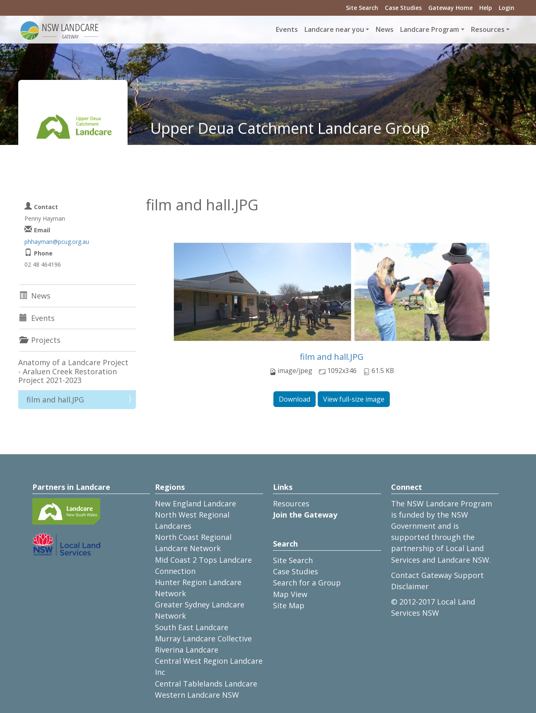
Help (485, 8)
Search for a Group (307, 583)
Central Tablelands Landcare (206, 684)
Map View (290, 594)
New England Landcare (195, 503)
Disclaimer (410, 586)
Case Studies (403, 8)
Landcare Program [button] (429, 29)
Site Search (362, 8)
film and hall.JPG (332, 356)
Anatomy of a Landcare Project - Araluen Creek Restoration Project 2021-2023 (73, 371)
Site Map (288, 605)
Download (294, 399)
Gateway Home (450, 8)
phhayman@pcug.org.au (56, 242)
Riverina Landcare (186, 650)
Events (287, 29)
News (385, 29)
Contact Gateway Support (437, 575)
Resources (291, 503)
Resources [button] (488, 29)
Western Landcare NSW (197, 695)
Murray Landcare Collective (203, 638)
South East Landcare (191, 627)
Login (506, 8)
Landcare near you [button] (334, 29)
